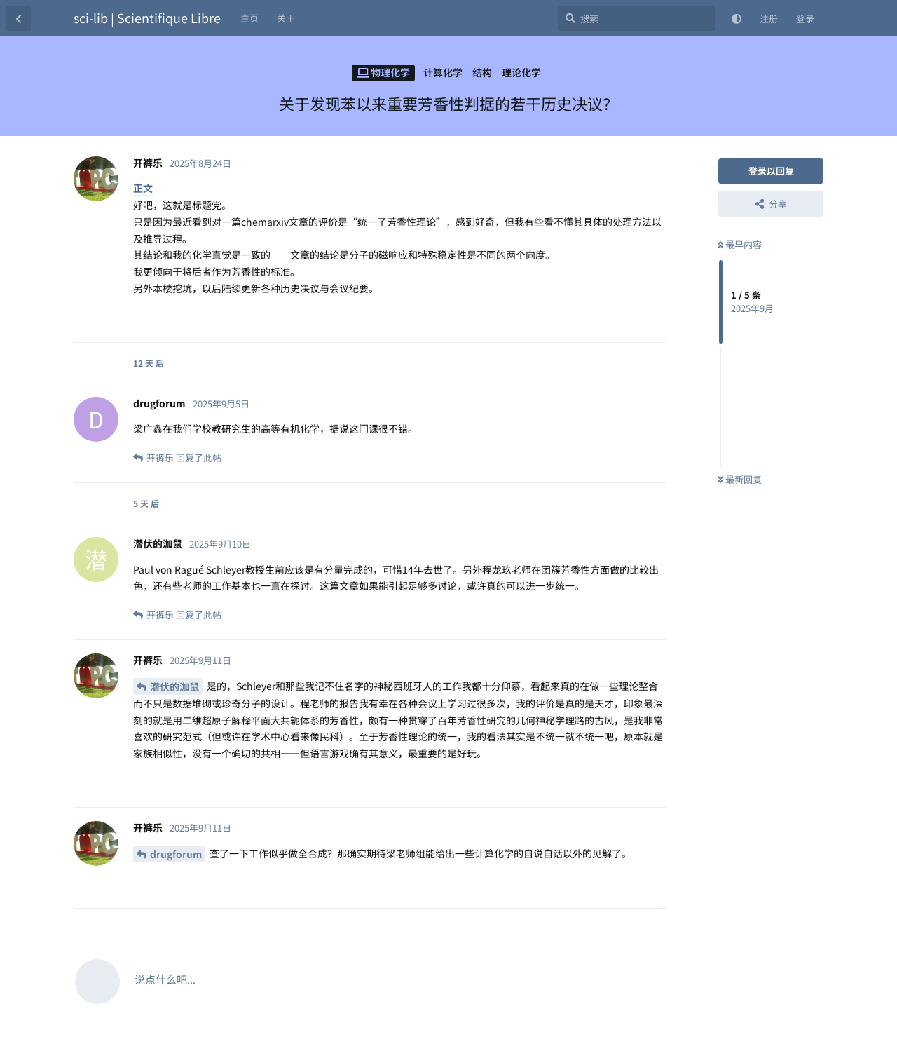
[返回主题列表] (18, 18)
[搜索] (636, 18)
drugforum (176, 854)
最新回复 (740, 479)
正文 (143, 188)
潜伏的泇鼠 (174, 686)
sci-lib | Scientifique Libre (147, 17)
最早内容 (740, 244)
